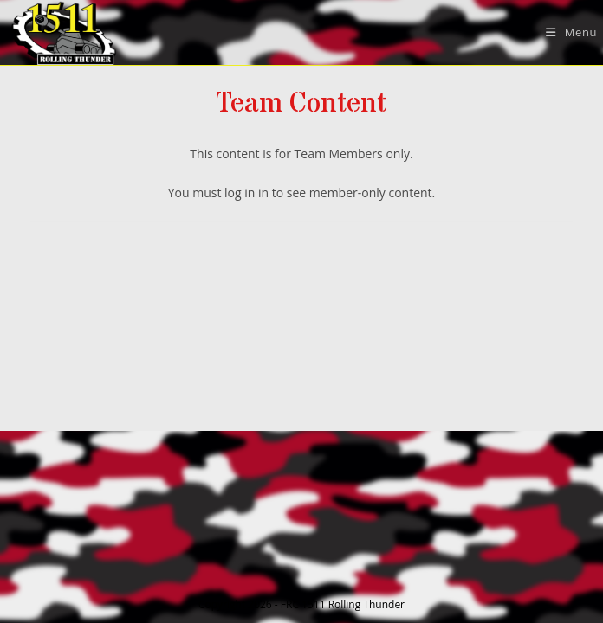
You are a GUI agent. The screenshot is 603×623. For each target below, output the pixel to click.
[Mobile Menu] (565, 32)
